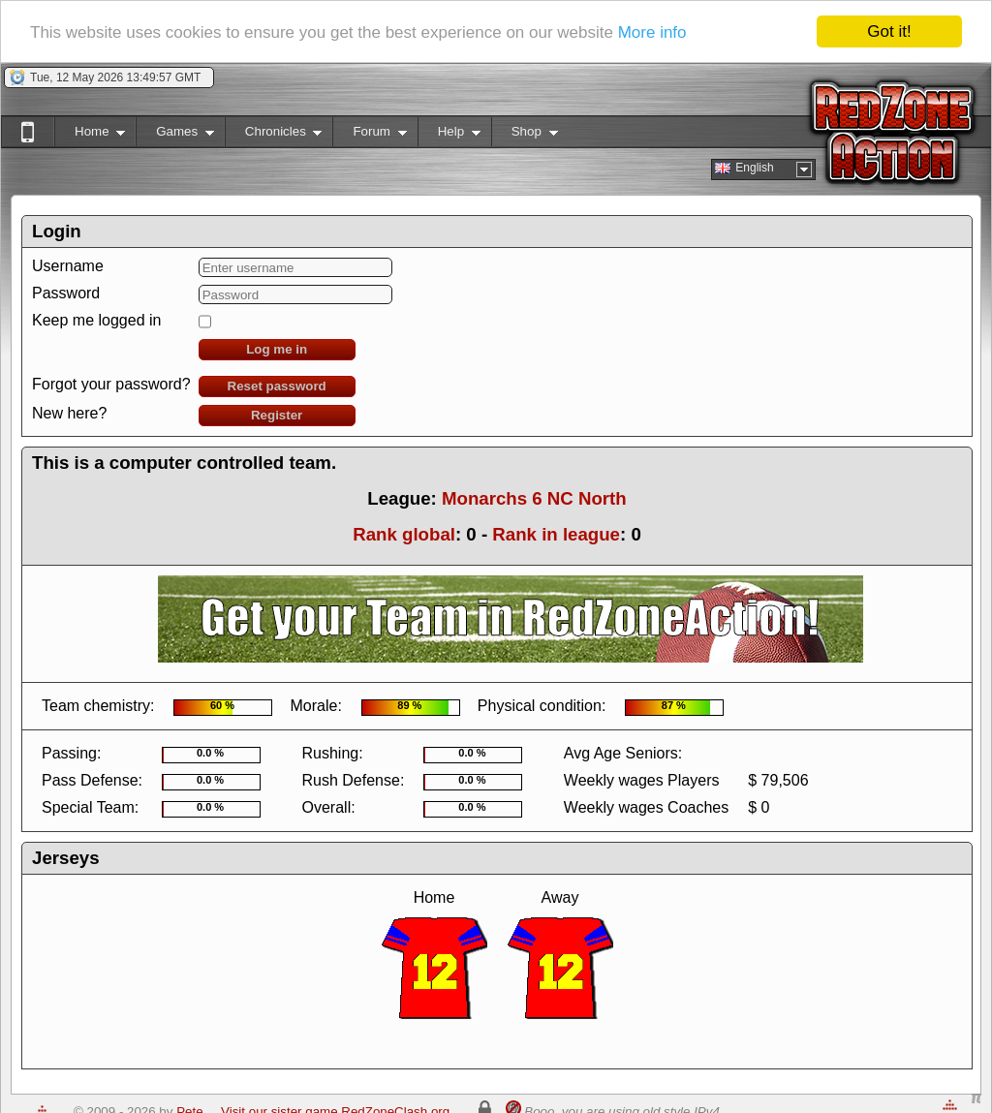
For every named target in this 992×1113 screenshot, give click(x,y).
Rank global (404, 534)
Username (68, 266)
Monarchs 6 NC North (534, 498)
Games (175, 135)
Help (449, 135)
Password (66, 293)
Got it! (889, 31)
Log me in (276, 349)
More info (652, 31)
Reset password (277, 386)
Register (276, 415)
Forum (369, 135)
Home (89, 135)
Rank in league (556, 534)
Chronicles (274, 135)
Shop (524, 135)
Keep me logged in (96, 320)
